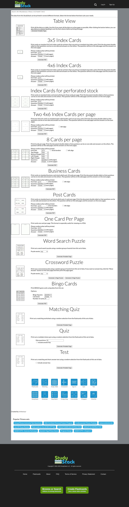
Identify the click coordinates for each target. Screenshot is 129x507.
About (48, 474)
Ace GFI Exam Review (21, 427)
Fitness (31, 11)
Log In (103, 4)
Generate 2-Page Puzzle (73, 278)
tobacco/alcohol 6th (106, 423)
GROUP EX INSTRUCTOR (92, 427)
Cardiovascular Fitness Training (85, 423)
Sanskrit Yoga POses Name (49, 431)
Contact (103, 474)
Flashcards (36, 474)
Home (25, 474)
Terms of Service (71, 474)
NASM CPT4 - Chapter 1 (83, 431)
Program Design (66, 431)
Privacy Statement (88, 474)
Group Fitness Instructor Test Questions (28, 423)
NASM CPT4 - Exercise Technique (25, 431)
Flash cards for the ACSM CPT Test (43, 427)
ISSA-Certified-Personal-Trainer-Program (58, 423)
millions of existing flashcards (51, 490)
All (17, 11)
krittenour (22, 411)
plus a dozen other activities (77, 490)
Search (14, 11)
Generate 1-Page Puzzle (56, 278)
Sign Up (112, 4)
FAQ (57, 474)
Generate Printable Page (39, 31)
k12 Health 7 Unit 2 (39, 11)
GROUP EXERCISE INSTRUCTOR (69, 427)
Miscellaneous (23, 11)
